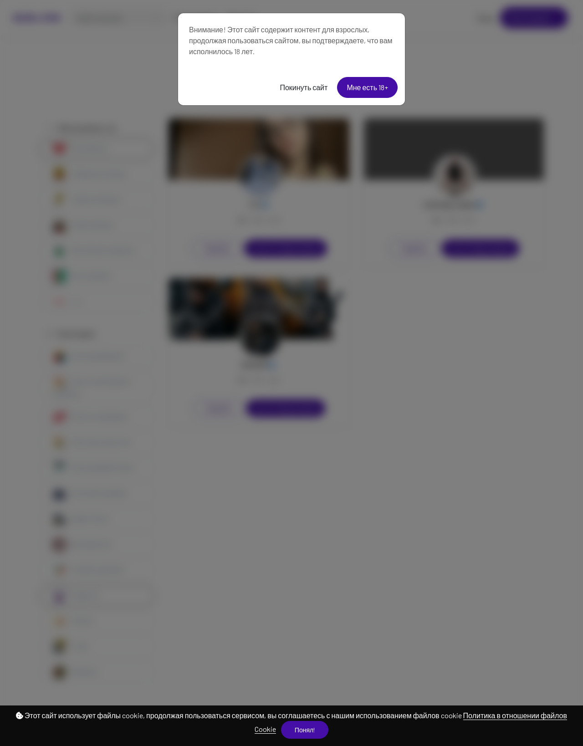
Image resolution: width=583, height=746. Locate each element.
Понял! (305, 730)
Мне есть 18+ (367, 87)
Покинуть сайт (303, 87)
